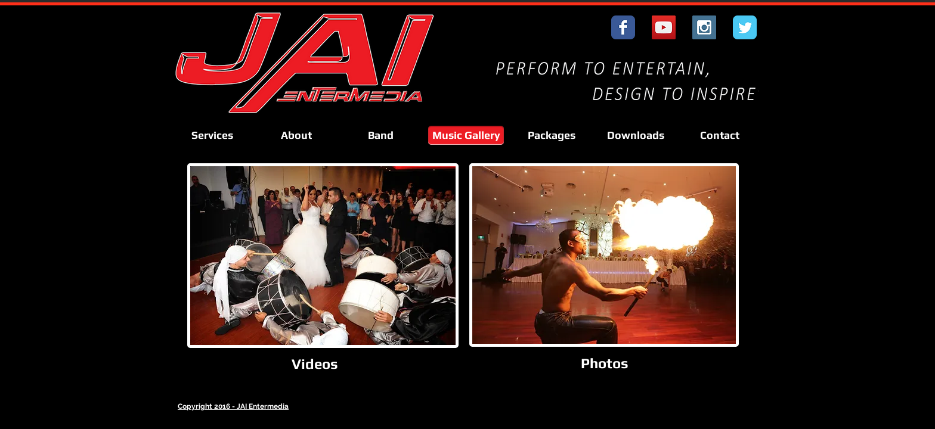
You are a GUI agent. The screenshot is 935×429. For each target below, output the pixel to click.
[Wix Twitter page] (745, 27)
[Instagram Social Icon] (704, 27)
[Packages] (551, 135)
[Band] (380, 135)
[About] (296, 135)
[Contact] (719, 135)
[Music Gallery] (466, 135)
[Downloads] (635, 135)
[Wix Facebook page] (623, 27)
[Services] (212, 135)
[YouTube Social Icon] (664, 27)
